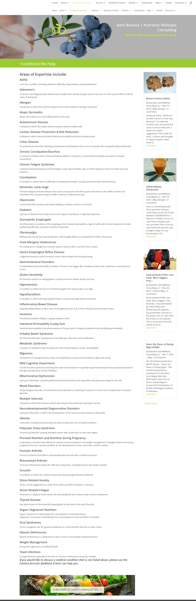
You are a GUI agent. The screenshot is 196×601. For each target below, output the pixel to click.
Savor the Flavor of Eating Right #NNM (159, 346)
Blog (158, 3)
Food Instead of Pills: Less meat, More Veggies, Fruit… (160, 277)
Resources (179, 3)
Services (99, 3)
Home (55, 3)
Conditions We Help (81, 3)
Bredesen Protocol (117, 3)
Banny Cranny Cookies (158, 98)
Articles (156, 291)
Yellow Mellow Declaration (153, 188)
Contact (168, 3)
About (63, 3)
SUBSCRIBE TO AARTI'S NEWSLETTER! (76, 589)
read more (151, 145)
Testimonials (146, 3)
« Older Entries (151, 403)
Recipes (161, 108)
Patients (132, 3)
